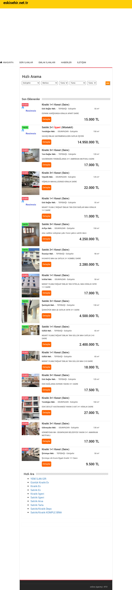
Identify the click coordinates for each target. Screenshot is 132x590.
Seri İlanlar (26, 62)
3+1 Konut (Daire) (55, 150)
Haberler (66, 62)
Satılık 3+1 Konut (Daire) (55, 224)
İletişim (81, 62)
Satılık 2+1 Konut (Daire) (55, 250)
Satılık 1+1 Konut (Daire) (55, 327)
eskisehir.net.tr (15, 3)
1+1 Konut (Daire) (55, 104)
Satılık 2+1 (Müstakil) (57, 127)
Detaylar (46, 119)
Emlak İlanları (47, 62)
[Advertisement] (66, 33)
